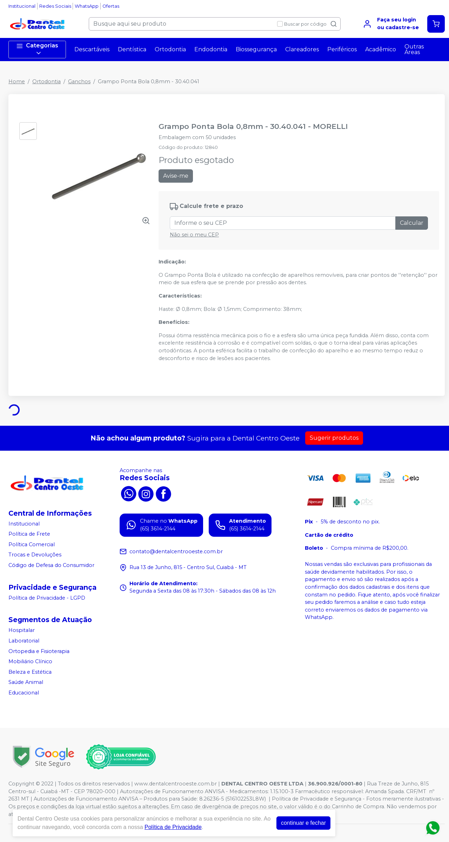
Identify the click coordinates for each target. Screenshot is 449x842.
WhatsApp (87, 6)
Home (16, 81)
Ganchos (79, 81)
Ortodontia (170, 49)
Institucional (21, 6)
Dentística (132, 49)
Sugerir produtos (334, 438)
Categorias (37, 49)
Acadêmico (380, 49)
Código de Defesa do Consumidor (51, 565)
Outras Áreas (414, 49)
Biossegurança (256, 49)
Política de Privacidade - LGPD (46, 598)
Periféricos (342, 49)
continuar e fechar (303, 823)
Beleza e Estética (30, 672)
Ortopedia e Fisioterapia (38, 651)
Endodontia (210, 49)
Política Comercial (31, 544)
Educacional (23, 693)
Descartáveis (91, 49)
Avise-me (175, 175)
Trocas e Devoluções (34, 555)
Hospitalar (21, 630)
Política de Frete (29, 534)
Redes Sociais (55, 6)
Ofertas (110, 6)
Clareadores (302, 49)
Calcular (411, 223)
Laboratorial (23, 641)
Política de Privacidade (173, 827)
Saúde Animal (25, 682)
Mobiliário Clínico (30, 661)
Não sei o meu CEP (194, 234)
